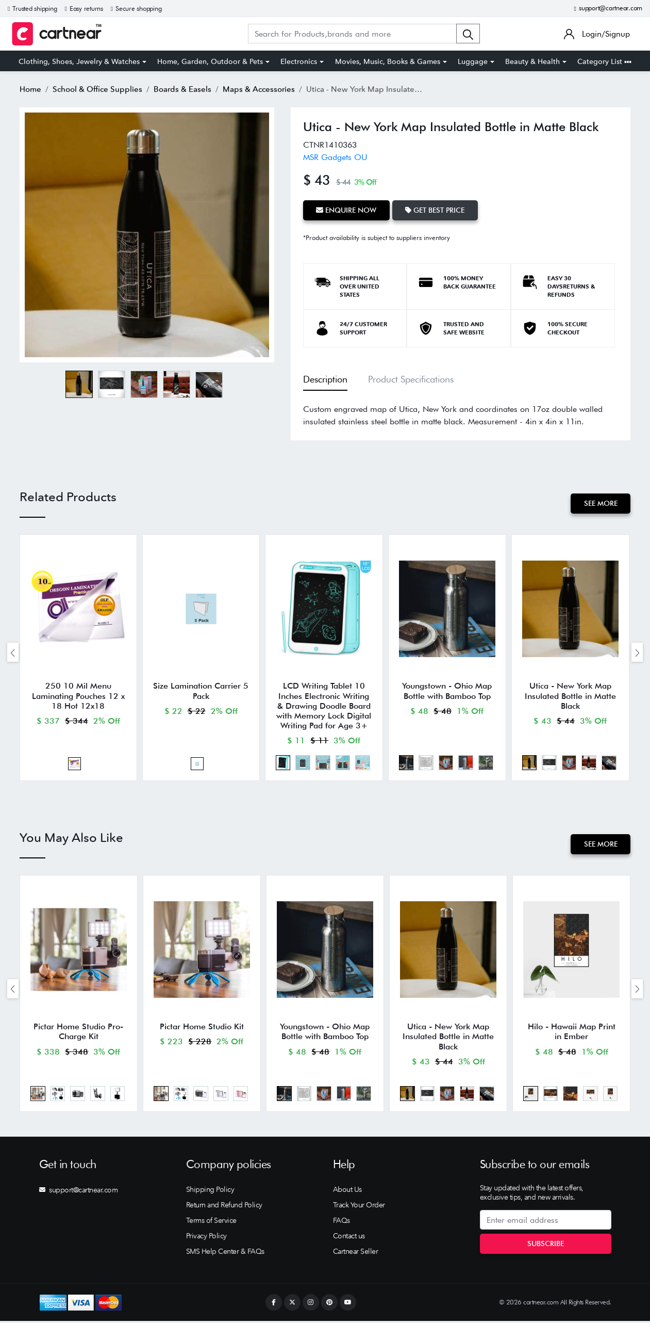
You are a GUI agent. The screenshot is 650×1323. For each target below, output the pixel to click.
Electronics (298, 61)
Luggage (473, 61)
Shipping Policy (210, 1192)
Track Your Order (359, 1207)
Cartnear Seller (355, 1253)
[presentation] (13, 652)
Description (325, 379)
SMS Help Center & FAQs (225, 1253)
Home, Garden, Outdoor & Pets (210, 61)
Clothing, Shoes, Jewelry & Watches (79, 61)
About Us (347, 1192)
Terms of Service (211, 1223)
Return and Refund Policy (224, 1207)
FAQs (341, 1223)
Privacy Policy (206, 1238)
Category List (604, 61)
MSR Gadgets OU (335, 157)
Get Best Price (435, 210)
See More (600, 503)
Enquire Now (346, 210)
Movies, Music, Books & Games (387, 61)
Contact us (349, 1238)
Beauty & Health (532, 61)
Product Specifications (411, 379)
